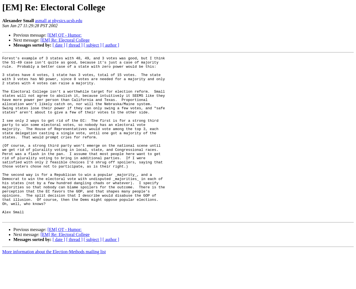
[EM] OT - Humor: (65, 35)
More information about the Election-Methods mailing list (54, 284)
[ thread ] (74, 45)
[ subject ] (93, 45)
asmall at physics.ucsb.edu (58, 20)
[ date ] (59, 45)
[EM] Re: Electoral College (65, 40)
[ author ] (111, 45)
